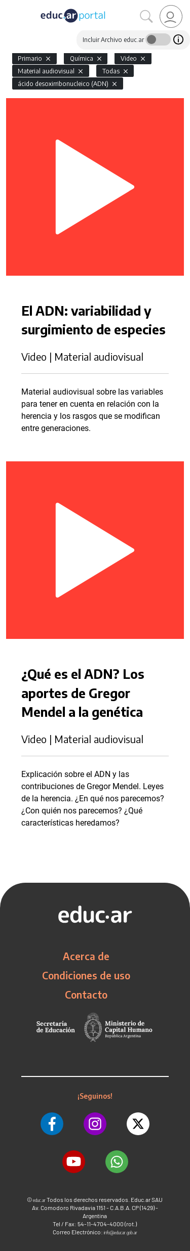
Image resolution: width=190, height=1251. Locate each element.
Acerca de (86, 956)
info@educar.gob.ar (120, 1232)
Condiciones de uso (86, 975)
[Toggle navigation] (9, 5)
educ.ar (39, 1200)
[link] (171, 16)
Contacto (86, 994)
